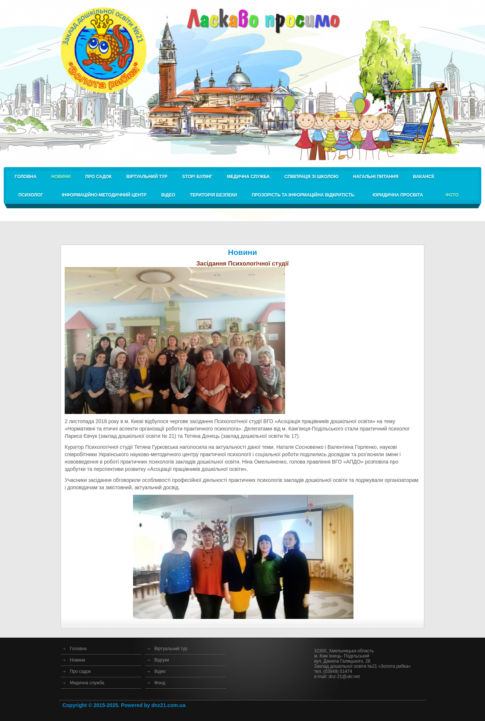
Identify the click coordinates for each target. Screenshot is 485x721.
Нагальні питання (375, 176)
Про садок (98, 176)
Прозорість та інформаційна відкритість (303, 195)
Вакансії (423, 176)
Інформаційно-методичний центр (104, 195)
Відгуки (161, 660)
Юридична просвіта (398, 195)
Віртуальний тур (147, 176)
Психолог (30, 195)
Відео (168, 195)
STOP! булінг (197, 176)
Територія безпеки (213, 195)
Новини (77, 660)
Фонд (159, 682)
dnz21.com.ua (168, 705)
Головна (25, 176)
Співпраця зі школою (311, 176)
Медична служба (248, 176)
